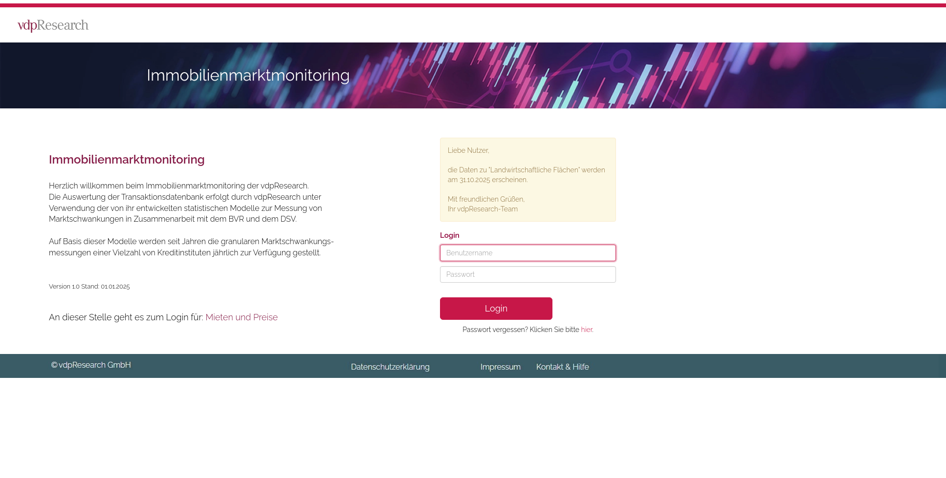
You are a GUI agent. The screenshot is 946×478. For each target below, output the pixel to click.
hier (587, 329)
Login (496, 308)
